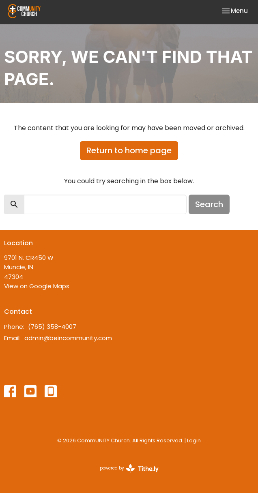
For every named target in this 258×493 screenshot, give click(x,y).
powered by (129, 468)
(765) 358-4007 (52, 326)
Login (194, 440)
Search (209, 204)
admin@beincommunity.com (68, 338)
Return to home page (129, 150)
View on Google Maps (36, 286)
